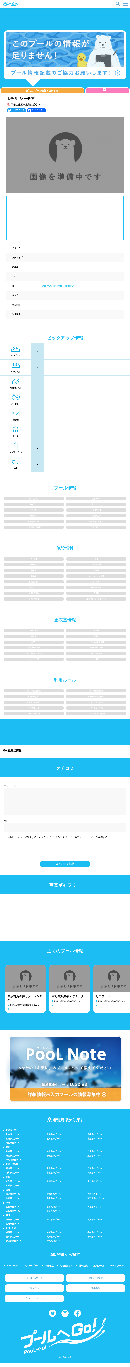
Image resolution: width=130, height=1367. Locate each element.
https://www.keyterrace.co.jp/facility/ (58, 286)
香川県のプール (54, 1223)
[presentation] (65, 853)
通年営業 (83, 1269)
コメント (10, 786)
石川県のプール (94, 1172)
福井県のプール (13, 1177)
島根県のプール (54, 1211)
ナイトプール (117, 1269)
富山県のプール (54, 1172)
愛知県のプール (94, 1185)
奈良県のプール (54, 1202)
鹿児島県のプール (14, 1245)
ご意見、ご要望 (95, 1282)
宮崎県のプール (94, 1241)
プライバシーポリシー (34, 1302)
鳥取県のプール (13, 1211)
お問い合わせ (34, 1292)
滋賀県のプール (13, 1198)
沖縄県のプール (54, 1245)
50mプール (12, 1269)
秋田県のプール (54, 1143)
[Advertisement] (77, 17)
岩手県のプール (94, 1138)
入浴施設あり (66, 1269)
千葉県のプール (54, 1160)
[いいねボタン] (104, 89)
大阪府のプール (94, 1198)
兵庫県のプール (13, 1202)
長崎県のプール (94, 1236)
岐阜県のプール (13, 1185)
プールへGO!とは (34, 1282)
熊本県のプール (13, 1241)
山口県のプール (54, 1215)
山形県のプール (94, 1143)
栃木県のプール (54, 1155)
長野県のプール (94, 1177)
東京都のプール (94, 1160)
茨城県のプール (13, 1155)
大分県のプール (54, 1241)
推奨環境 (95, 1292)
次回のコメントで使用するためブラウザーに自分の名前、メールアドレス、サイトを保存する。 (59, 841)
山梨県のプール (54, 1177)
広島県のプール (13, 1215)
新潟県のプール (13, 1172)
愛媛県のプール (94, 1223)
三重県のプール (13, 1189)
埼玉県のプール (13, 1160)
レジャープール (31, 1269)
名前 (6, 824)
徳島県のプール (13, 1223)
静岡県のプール (54, 1185)
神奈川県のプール (14, 1164)
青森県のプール (54, 1138)
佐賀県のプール (54, 1236)
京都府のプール (54, 1198)
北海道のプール (13, 1138)
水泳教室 (49, 1269)
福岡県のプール (13, 1236)
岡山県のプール (94, 1211)
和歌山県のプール (95, 1202)
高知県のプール (13, 1228)
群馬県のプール (94, 1155)
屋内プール (98, 1269)
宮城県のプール (13, 1143)
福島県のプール (13, 1147)
